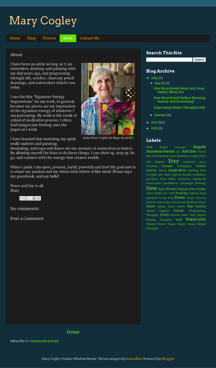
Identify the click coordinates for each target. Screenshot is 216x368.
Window (151, 224)
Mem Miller (168, 179)
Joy (148, 174)
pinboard (152, 197)
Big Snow (152, 156)
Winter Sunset (186, 224)
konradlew (134, 359)
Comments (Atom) (44, 341)
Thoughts (152, 215)
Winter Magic (167, 224)
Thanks (178, 210)
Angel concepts (173, 147)
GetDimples (184, 166)
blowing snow (167, 156)
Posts (180, 197)
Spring (161, 206)
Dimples (160, 161)
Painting (182, 193)
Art (178, 151)
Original (182, 189)
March (160, 83)
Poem (162, 197)
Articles (189, 151)
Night (161, 189)
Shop (31, 38)
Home (15, 38)
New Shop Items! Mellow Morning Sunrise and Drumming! (179, 99)
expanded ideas (194, 161)
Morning (200, 183)
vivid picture (198, 215)
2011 (154, 128)
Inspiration (177, 170)
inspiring (193, 170)
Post (170, 197)
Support (164, 210)
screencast (178, 202)
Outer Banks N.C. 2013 (160, 193)
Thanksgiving (197, 210)
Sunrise (200, 206)
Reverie (151, 202)
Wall (179, 219)
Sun (190, 206)
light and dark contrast (166, 174)
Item (203, 170)
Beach (202, 151)
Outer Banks (197, 189)
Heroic (163, 170)
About (68, 38)
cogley (194, 156)
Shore (202, 202)
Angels (199, 146)
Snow (150, 206)
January (161, 115)
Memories (184, 179)
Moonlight (186, 183)
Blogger (168, 359)
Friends (167, 166)
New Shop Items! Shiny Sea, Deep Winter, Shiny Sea (179, 90)
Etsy (173, 161)
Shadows (191, 202)
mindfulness (170, 183)
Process (49, 38)
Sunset (150, 210)
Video (184, 215)
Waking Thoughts (159, 219)
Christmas (183, 156)
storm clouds (176, 206)
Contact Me (89, 38)
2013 (155, 122)
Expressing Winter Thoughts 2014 (179, 108)
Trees (164, 215)
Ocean (171, 189)
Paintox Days (197, 193)
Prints (190, 197)
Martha (187, 174)
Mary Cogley (43, 20)
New (151, 188)
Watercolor (196, 219)
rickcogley (163, 202)
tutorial (175, 215)
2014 (155, 78)
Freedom (152, 166)
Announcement (160, 151)
